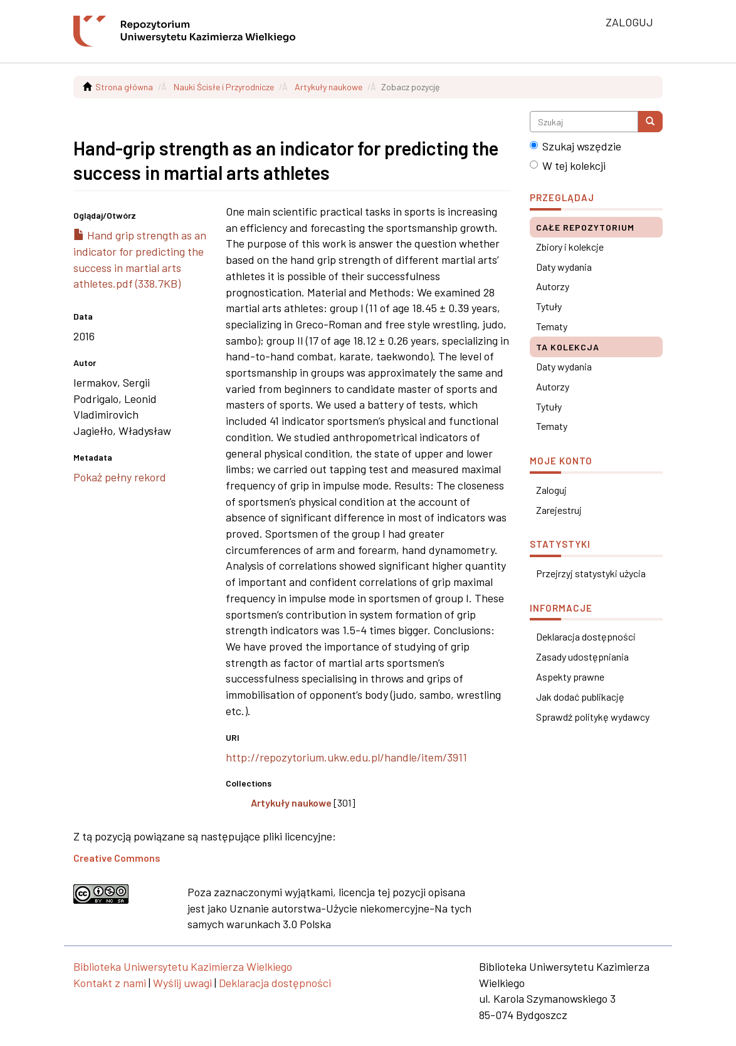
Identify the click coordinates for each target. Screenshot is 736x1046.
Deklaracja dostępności (586, 636)
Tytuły (549, 306)
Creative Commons (116, 858)
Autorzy (552, 286)
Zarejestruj (559, 510)
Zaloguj (551, 490)
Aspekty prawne (570, 677)
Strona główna (124, 86)
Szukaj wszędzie (575, 146)
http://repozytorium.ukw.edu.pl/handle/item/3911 (346, 757)
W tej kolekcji (568, 165)
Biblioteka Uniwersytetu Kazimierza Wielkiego (182, 966)
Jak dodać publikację (580, 697)
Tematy (551, 326)
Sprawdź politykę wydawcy (592, 717)
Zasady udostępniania (582, 656)
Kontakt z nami (109, 983)
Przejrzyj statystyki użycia (591, 573)
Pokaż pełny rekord (119, 477)
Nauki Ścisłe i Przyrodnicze (224, 86)
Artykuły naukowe (328, 86)
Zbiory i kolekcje (570, 247)
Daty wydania (564, 267)
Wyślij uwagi (182, 983)
